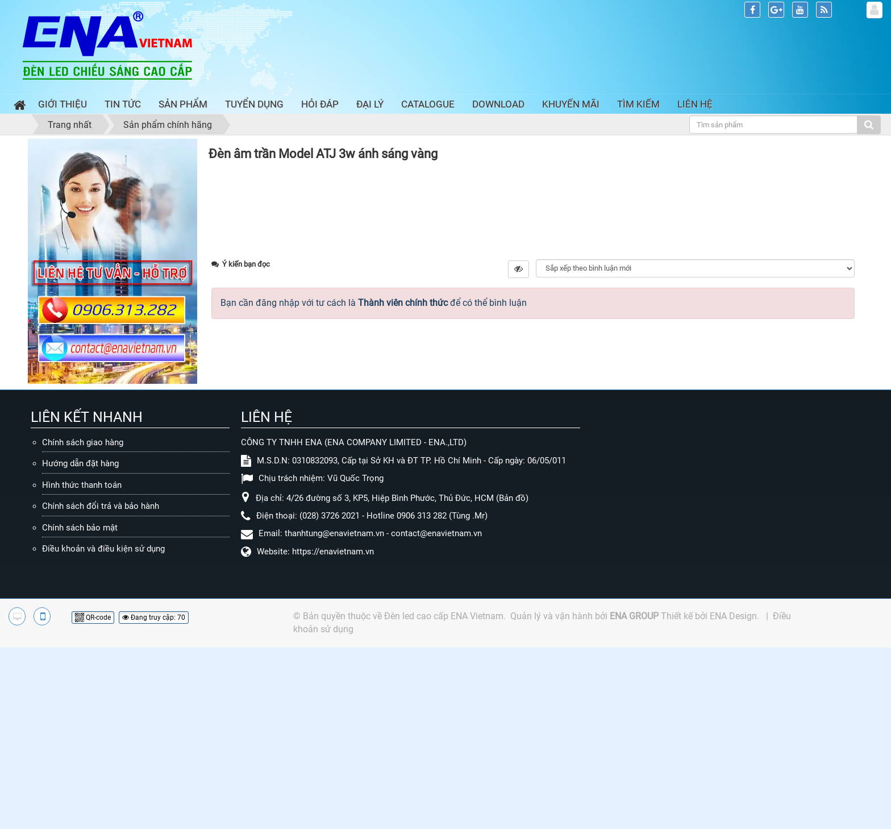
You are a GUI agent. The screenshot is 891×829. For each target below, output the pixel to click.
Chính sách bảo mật (80, 709)
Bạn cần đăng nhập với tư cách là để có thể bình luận (373, 528)
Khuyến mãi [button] (570, 104)
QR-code (93, 799)
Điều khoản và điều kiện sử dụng (103, 731)
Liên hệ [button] (695, 104)
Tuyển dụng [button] (254, 104)
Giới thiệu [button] (62, 104)
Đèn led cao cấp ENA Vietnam (443, 797)
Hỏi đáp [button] (320, 104)
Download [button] (498, 104)
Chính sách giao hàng (82, 624)
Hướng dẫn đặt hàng (80, 645)
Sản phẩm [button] (183, 104)
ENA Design (733, 797)
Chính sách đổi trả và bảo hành (100, 688)
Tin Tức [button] (123, 104)
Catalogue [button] (428, 104)
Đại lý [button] (370, 104)
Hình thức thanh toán (82, 666)
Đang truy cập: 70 (153, 799)
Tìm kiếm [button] (638, 104)
